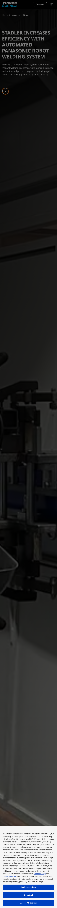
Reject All (28, 895)
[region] (28, 867)
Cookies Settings (28, 887)
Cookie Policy (39, 873)
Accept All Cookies (28, 903)
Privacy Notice (10, 876)
